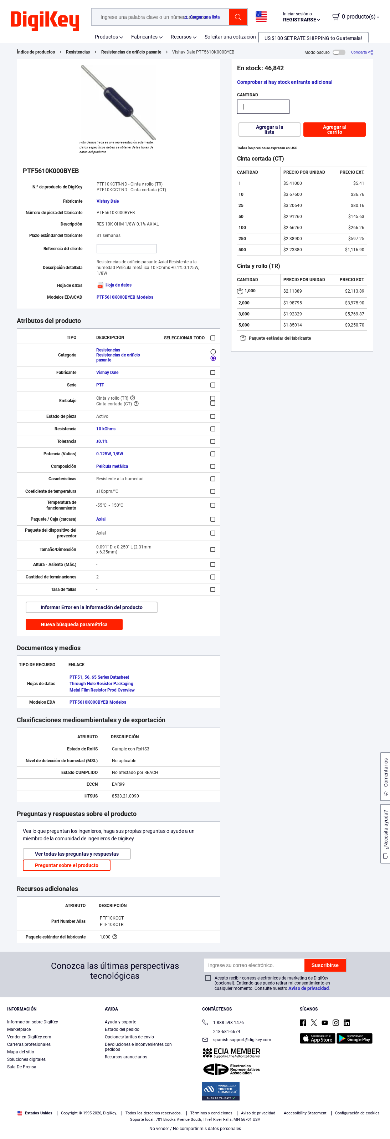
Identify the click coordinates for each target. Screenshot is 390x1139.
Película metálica (112, 466)
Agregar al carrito (335, 129)
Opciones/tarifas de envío (129, 1036)
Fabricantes (144, 37)
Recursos (181, 37)
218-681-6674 (221, 1031)
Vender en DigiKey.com (29, 1036)
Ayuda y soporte (120, 1021)
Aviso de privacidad (308, 988)
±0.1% (102, 441)
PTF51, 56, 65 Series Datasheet (99, 677)
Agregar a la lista (269, 129)
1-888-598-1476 (223, 1023)
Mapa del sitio (20, 1051)
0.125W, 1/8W (109, 453)
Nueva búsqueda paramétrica (74, 624)
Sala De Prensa (21, 1066)
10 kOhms (106, 428)
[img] (45, 21)
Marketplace (19, 1029)
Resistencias (78, 52)
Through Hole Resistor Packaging (101, 683)
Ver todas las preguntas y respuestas (77, 854)
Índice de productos (36, 52)
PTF (100, 385)
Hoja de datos (114, 285)
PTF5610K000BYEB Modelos (125, 297)
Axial (101, 519)
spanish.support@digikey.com (236, 1040)
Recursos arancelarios (126, 1056)
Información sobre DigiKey (32, 1021)
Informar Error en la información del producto (92, 607)
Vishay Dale (108, 201)
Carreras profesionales (29, 1044)
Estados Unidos (34, 1113)
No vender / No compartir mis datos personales (195, 1128)
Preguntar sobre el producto (66, 865)
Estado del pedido (122, 1029)
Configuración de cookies (357, 1113)
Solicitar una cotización (230, 37)
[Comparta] (362, 52)
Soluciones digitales (26, 1059)
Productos (106, 37)
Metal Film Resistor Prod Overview (102, 690)
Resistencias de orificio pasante (131, 52)
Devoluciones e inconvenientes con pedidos (138, 1047)
